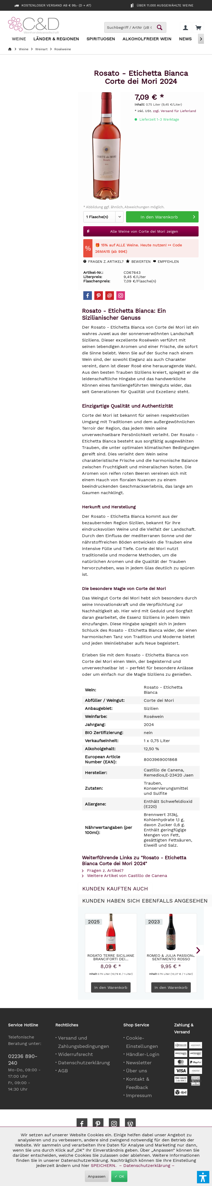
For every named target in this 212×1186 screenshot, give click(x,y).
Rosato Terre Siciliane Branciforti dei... (110, 957)
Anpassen (97, 1176)
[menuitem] (198, 27)
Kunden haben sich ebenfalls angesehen (145, 900)
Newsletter (139, 1062)
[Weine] (19, 39)
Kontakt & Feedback (137, 1083)
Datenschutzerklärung (84, 1062)
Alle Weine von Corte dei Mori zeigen (132, 230)
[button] (203, 1177)
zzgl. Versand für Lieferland (174, 111)
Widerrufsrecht (75, 1054)
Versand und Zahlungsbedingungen (83, 1042)
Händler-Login (142, 1054)
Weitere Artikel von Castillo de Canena (124, 875)
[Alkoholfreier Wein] (147, 39)
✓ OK (119, 1176)
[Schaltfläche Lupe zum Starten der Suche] (159, 27)
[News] (185, 39)
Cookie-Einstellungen (142, 1042)
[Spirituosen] (101, 39)
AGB (63, 1070)
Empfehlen (166, 262)
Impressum (139, 1095)
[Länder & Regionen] (56, 39)
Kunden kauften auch (115, 888)
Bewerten (138, 261)
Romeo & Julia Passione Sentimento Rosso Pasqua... (171, 957)
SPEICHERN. (104, 1165)
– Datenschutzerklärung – (147, 1165)
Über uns (136, 1070)
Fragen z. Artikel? (103, 262)
